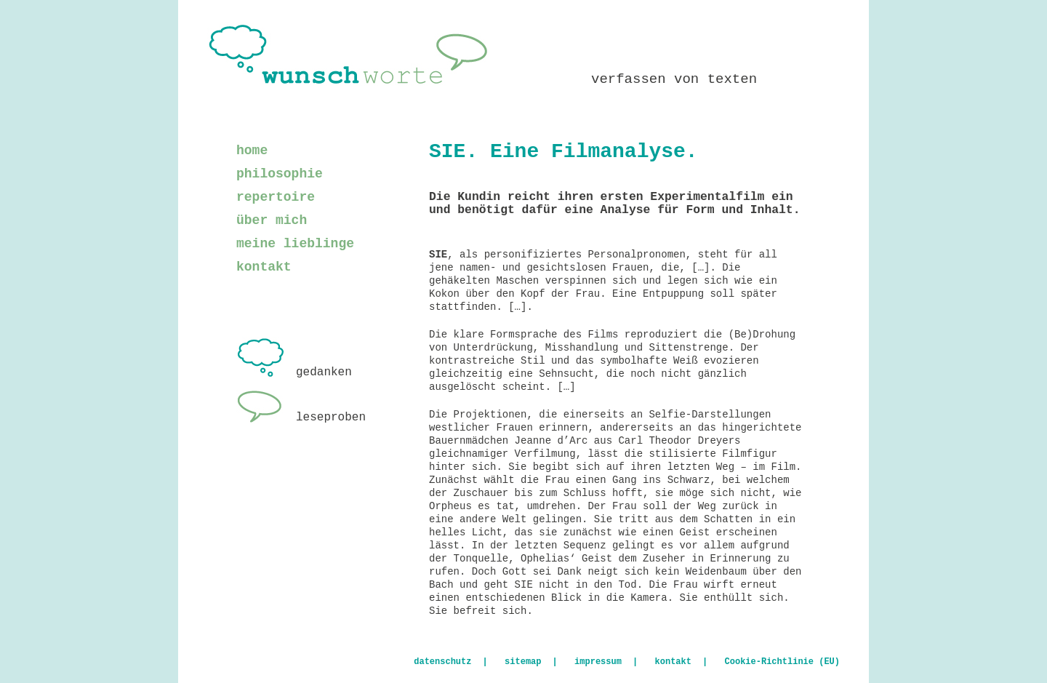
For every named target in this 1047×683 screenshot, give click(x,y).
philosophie (279, 174)
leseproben (301, 417)
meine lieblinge (295, 243)
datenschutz (442, 662)
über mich (271, 220)
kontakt (264, 267)
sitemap (523, 662)
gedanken (294, 372)
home (252, 150)
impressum (598, 662)
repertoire (275, 197)
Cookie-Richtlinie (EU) (782, 662)
